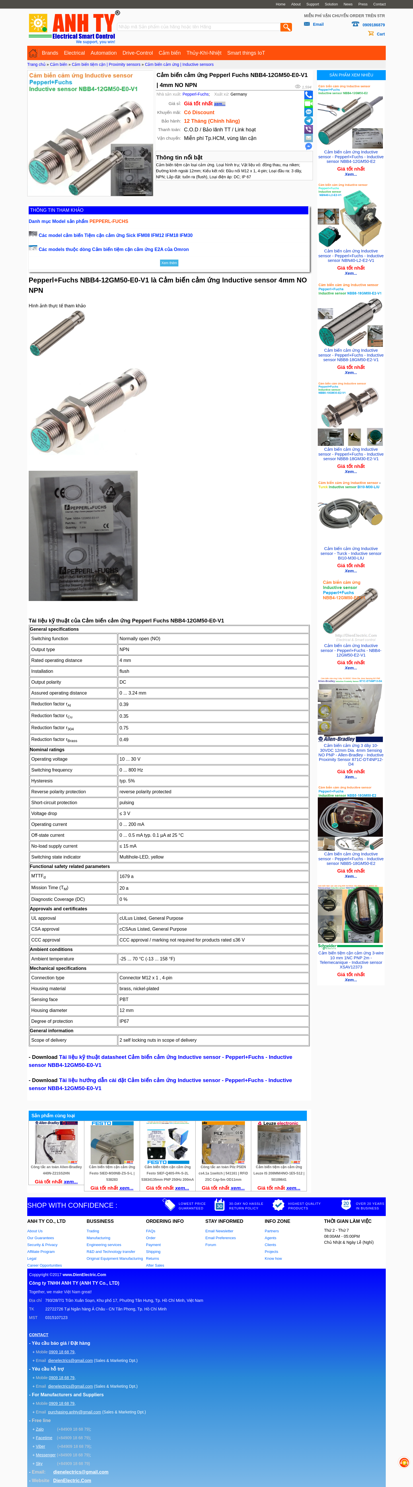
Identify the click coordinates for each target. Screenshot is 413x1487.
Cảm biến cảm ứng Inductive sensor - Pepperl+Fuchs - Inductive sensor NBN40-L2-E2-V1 (351, 254)
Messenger (46, 1455)
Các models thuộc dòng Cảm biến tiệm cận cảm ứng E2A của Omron (114, 249)
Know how (273, 1258)
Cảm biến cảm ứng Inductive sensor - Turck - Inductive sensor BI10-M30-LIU (350, 548)
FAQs (150, 1231)
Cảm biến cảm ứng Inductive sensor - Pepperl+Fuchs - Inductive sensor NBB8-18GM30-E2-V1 (351, 450)
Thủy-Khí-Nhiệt (203, 53)
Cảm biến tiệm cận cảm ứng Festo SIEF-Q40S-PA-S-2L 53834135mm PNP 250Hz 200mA (167, 1173)
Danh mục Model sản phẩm (78, 221)
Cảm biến (170, 53)
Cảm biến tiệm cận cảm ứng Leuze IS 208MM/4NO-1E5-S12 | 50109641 (279, 1173)
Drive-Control (137, 53)
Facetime (44, 1437)
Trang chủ (36, 64)
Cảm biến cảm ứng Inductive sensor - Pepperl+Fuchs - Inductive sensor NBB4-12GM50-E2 (351, 156)
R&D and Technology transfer (111, 1251)
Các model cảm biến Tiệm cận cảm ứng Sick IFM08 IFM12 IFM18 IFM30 (116, 235)
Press (362, 4)
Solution (331, 4)
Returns (152, 1258)
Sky (39, 1463)
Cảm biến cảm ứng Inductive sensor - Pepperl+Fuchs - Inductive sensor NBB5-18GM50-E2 (351, 853)
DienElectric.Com (72, 1480)
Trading (93, 1231)
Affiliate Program (41, 1251)
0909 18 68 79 (62, 1352)
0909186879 (374, 25)
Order (150, 1238)
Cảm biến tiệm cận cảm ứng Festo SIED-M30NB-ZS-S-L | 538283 (112, 1173)
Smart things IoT (246, 53)
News (348, 4)
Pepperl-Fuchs (195, 94)
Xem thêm (169, 263)
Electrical (74, 53)
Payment (153, 1245)
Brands (50, 53)
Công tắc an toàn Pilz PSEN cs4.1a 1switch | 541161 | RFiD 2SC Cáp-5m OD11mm (223, 1173)
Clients (270, 1245)
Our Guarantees (40, 1238)
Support (312, 4)
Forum (210, 1245)
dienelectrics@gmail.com (70, 1360)
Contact (379, 4)
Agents (270, 1238)
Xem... (351, 173)
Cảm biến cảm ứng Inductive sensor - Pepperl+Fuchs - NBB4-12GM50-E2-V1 (351, 647)
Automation (104, 53)
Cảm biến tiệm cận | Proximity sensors (106, 64)
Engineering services (104, 1245)
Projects (271, 1251)
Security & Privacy (42, 1245)
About (296, 4)
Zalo (40, 1429)
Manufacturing (98, 1238)
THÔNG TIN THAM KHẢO (56, 210)
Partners (272, 1231)
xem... (219, 104)
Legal (31, 1258)
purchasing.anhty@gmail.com (74, 1412)
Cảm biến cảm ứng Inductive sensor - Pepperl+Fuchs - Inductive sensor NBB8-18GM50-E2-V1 (351, 352)
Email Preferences (220, 1238)
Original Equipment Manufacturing (115, 1258)
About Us (34, 1231)
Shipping (153, 1251)
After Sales (155, 1265)
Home (281, 4)
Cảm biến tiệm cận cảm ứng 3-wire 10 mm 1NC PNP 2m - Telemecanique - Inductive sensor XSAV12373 (351, 953)
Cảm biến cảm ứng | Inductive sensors (179, 64)
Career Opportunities (44, 1265)
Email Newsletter (219, 1231)
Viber (40, 1446)
